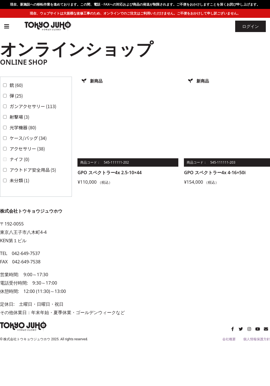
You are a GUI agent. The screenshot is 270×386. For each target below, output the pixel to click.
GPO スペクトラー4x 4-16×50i (214, 172)
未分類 (20, 180)
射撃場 (20, 116)
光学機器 (23, 127)
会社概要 (229, 339)
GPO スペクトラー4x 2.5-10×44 (109, 172)
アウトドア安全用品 (33, 169)
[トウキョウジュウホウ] (202, 262)
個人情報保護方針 (256, 339)
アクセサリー (27, 148)
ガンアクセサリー (33, 106)
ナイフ (20, 159)
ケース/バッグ (28, 138)
